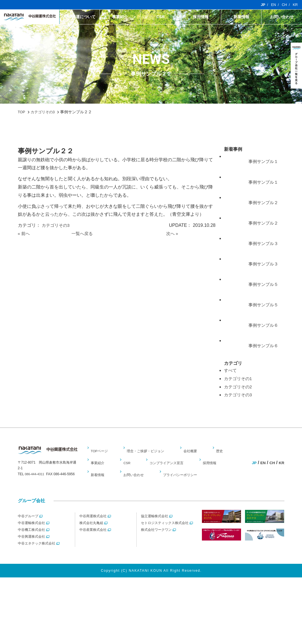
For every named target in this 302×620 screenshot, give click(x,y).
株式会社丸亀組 (91, 535)
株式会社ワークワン (156, 542)
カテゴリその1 (239, 391)
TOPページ (101, 463)
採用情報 (201, 17)
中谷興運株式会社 (31, 549)
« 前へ (24, 233)
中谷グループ (28, 529)
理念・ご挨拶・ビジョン (149, 463)
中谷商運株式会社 (93, 529)
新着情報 (241, 17)
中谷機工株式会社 (31, 542)
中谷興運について (80, 17)
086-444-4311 (35, 487)
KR (295, 5)
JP (261, 5)
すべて (231, 383)
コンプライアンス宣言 (167, 475)
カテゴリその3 (56, 225)
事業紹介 (120, 17)
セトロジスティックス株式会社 (165, 535)
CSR (160, 17)
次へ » (172, 233)
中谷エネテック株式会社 (36, 556)
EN (272, 5)
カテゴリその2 (239, 399)
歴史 (223, 463)
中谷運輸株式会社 (31, 535)
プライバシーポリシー (183, 487)
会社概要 (195, 463)
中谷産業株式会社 (93, 542)
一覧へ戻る (82, 233)
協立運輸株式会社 (154, 529)
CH (283, 5)
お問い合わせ (282, 17)
